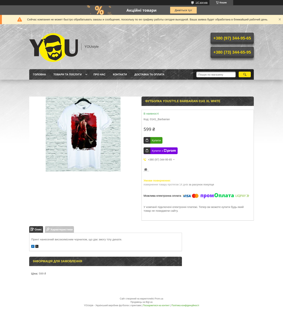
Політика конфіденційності (185, 305)
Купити (156, 140)
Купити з (164, 150)
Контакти (120, 74)
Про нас (99, 74)
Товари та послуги (67, 74)
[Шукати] (245, 74)
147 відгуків (202, 2)
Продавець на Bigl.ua (141, 302)
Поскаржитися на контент (156, 305)
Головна (39, 74)
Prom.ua (159, 298)
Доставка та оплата (149, 74)
